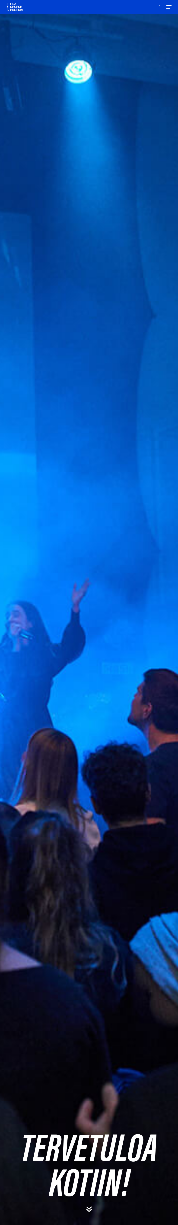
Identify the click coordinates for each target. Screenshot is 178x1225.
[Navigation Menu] (169, 7)
